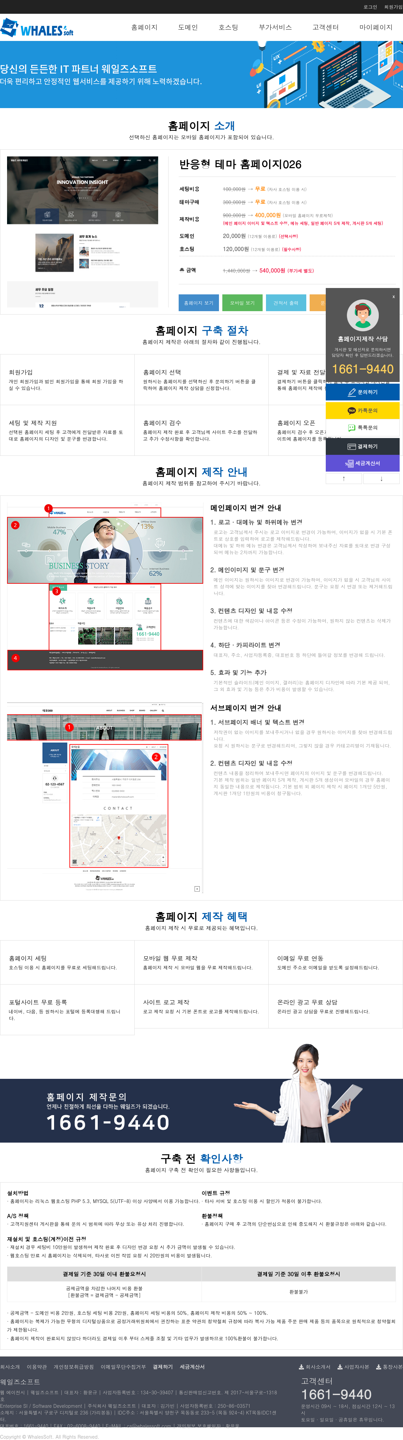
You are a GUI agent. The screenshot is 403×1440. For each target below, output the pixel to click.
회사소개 (10, 1366)
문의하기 (363, 392)
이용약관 (37, 1366)
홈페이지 (144, 27)
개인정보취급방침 (74, 1366)
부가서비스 (275, 27)
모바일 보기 (242, 302)
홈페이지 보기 (199, 302)
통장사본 (389, 1366)
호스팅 (228, 27)
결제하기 (363, 447)
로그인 (370, 6)
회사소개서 (315, 1366)
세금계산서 (362, 464)
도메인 (188, 27)
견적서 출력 (286, 302)
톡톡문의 (363, 428)
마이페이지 (376, 27)
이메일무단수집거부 (123, 1366)
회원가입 (393, 6)
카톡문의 (363, 411)
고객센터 (325, 27)
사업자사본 (353, 1366)
